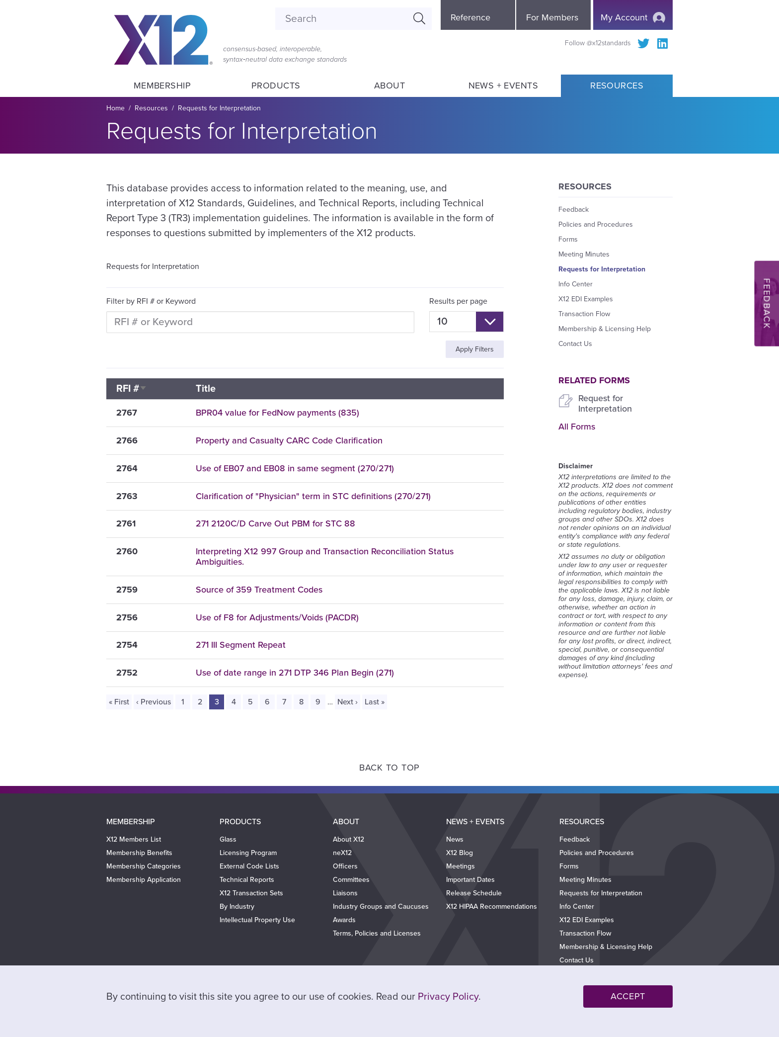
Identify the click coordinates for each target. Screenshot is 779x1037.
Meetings (460, 866)
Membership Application (143, 879)
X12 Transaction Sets (251, 893)
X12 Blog (459, 853)
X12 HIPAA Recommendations (491, 906)
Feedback (573, 209)
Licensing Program (248, 853)
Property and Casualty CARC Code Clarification (289, 440)
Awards (344, 920)
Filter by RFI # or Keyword (151, 301)
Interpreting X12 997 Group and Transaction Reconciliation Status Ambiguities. (325, 556)
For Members (552, 17)
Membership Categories (143, 866)
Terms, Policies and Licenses (377, 933)
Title (206, 389)
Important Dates (470, 879)
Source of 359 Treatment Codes (259, 589)
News (455, 839)
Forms (568, 239)
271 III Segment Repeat (241, 644)
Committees (351, 879)
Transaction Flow (584, 314)
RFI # (131, 389)
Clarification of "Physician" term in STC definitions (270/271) (313, 496)
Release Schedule (474, 893)
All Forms (576, 426)
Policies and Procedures (595, 224)
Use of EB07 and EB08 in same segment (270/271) (295, 468)
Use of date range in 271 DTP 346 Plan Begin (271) (295, 672)
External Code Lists (249, 866)
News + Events (503, 85)
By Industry (237, 906)
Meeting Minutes (584, 254)
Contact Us (575, 344)
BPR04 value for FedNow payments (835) (277, 412)
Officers (345, 866)
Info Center (575, 284)
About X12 (348, 839)
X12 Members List (133, 839)
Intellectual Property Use (257, 920)
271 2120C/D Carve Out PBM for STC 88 (275, 523)
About (389, 85)
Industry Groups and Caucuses (381, 906)
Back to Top (389, 767)
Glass (228, 839)
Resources (617, 85)
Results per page (458, 301)
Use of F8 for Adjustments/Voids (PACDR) (277, 617)
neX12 (342, 853)
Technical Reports (247, 879)
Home (115, 108)
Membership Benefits (139, 853)
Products (276, 85)
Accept (628, 996)
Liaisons (345, 893)
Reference (470, 17)
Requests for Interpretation (219, 108)
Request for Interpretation (605, 403)
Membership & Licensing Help (604, 329)
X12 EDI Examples (585, 299)
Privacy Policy (448, 997)
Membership (162, 85)
